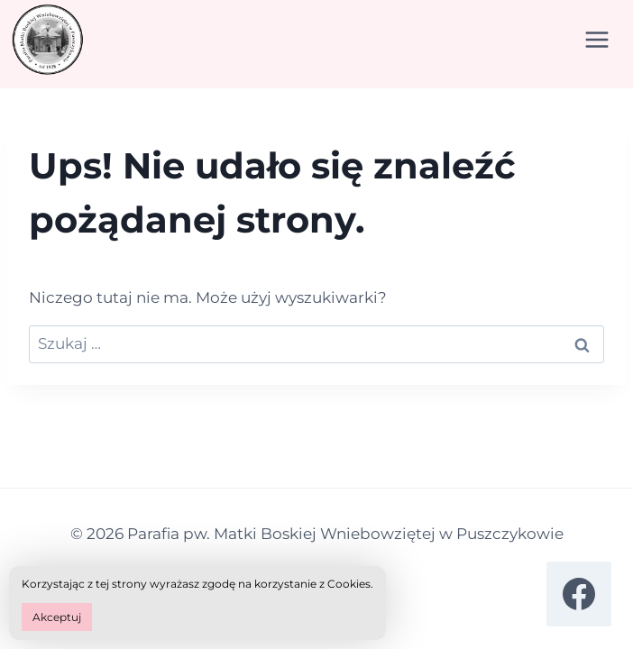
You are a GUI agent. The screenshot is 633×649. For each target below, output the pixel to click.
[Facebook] (578, 594)
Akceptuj (56, 617)
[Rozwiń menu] (596, 40)
